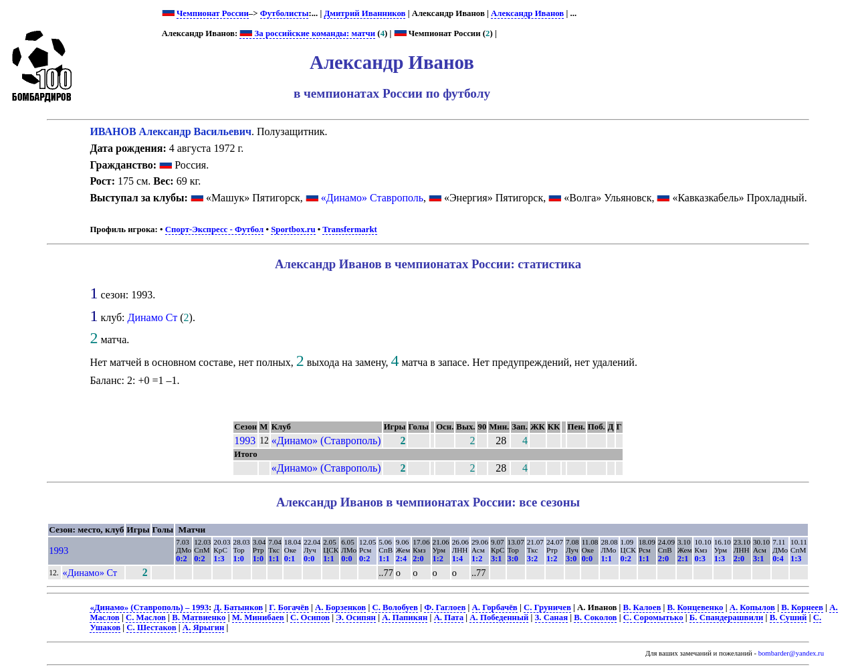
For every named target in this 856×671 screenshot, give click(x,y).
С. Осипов (310, 617)
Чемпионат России (213, 13)
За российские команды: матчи (307, 33)
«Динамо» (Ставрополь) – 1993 (149, 607)
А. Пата (449, 617)
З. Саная (551, 617)
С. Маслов (146, 617)
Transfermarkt (349, 229)
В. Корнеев (802, 607)
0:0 (309, 558)
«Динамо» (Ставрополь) (326, 440)
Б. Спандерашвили (726, 617)
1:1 (273, 558)
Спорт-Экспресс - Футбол (214, 229)
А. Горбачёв (495, 607)
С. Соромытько (653, 617)
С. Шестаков (151, 627)
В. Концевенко (695, 607)
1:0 (238, 558)
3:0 (513, 558)
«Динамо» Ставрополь (372, 197)
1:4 (457, 558)
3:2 (532, 558)
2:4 (401, 558)
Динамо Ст (153, 317)
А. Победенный (498, 617)
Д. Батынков (238, 607)
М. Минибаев (258, 617)
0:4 (777, 558)
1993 (244, 440)
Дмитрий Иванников (364, 13)
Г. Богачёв (288, 607)
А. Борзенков (340, 607)
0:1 (289, 558)
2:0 (418, 558)
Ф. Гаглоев (444, 607)
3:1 (496, 558)
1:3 (218, 558)
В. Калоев (642, 607)
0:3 (699, 558)
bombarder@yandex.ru (791, 653)
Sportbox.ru (293, 229)
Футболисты (284, 13)
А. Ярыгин (204, 627)
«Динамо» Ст (90, 572)
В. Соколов (595, 617)
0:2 (181, 558)
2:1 (682, 558)
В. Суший (788, 617)
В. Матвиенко (198, 617)
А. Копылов (752, 607)
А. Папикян (404, 617)
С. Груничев (547, 607)
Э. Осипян (356, 617)
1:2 (438, 558)
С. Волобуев (395, 607)
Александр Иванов (527, 13)
